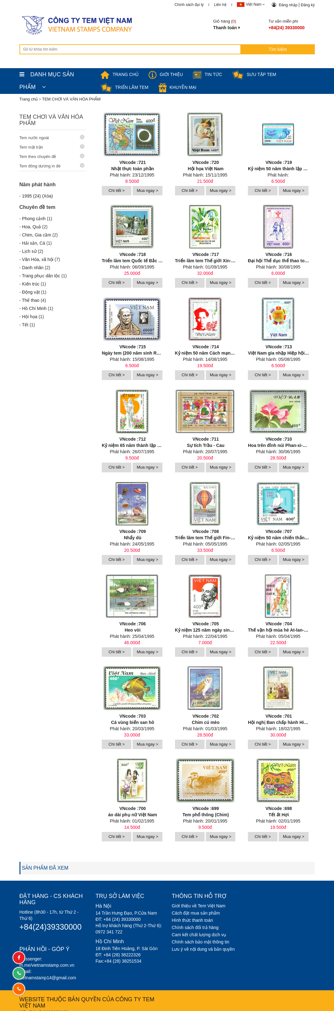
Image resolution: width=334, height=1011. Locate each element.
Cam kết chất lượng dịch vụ (199, 929)
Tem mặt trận (52, 146)
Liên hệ (220, 4)
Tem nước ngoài (52, 137)
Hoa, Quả (31, 226)
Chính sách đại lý (189, 4)
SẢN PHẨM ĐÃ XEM (45, 862)
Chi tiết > (116, 189)
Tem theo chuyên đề (52, 156)
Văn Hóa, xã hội (37, 259)
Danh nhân (33, 267)
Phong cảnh (34, 218)
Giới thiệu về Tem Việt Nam (199, 900)
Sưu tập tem (254, 74)
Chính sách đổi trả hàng (195, 921)
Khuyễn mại (177, 87)
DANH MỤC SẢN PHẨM (46, 76)
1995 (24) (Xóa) (37, 195)
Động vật (31, 292)
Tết (25, 324)
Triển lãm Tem (125, 87)
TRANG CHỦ (120, 74)
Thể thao (30, 300)
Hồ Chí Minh (34, 308)
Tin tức (207, 74)
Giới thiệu (166, 74)
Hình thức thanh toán (192, 914)
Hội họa (29, 316)
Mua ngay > (147, 189)
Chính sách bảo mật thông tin (200, 936)
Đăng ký (308, 5)
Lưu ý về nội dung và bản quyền (203, 943)
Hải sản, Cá (33, 243)
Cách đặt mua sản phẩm (196, 907)
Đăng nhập (288, 5)
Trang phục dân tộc (41, 275)
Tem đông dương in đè (52, 165)
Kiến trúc (30, 283)
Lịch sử (29, 251)
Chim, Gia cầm (36, 234)
